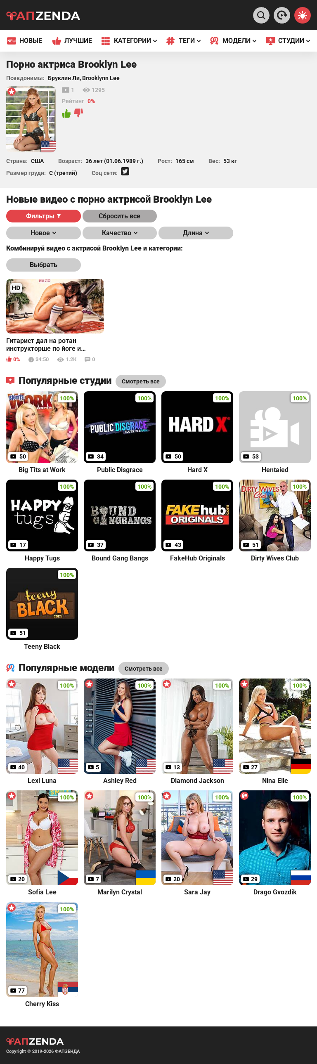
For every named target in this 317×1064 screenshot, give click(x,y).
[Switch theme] (302, 15)
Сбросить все (119, 216)
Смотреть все (144, 668)
